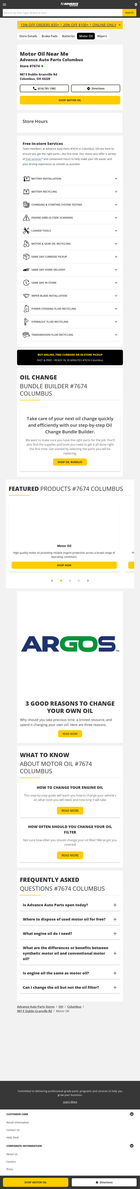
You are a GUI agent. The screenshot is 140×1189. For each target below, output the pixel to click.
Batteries (68, 36)
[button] (70, 178)
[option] (64, 535)
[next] (88, 580)
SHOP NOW (64, 565)
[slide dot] (61, 581)
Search (129, 12)
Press (9, 1169)
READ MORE (70, 733)
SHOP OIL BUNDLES (70, 462)
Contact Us (13, 1130)
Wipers (102, 36)
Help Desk (12, 1137)
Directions (96, 88)
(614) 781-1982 (44, 88)
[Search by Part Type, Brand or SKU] (62, 12)
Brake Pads (50, 36)
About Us (12, 1154)
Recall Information (17, 1122)
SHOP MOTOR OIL (70, 100)
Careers (11, 1161)
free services (33, 159)
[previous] (52, 580)
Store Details (28, 36)
